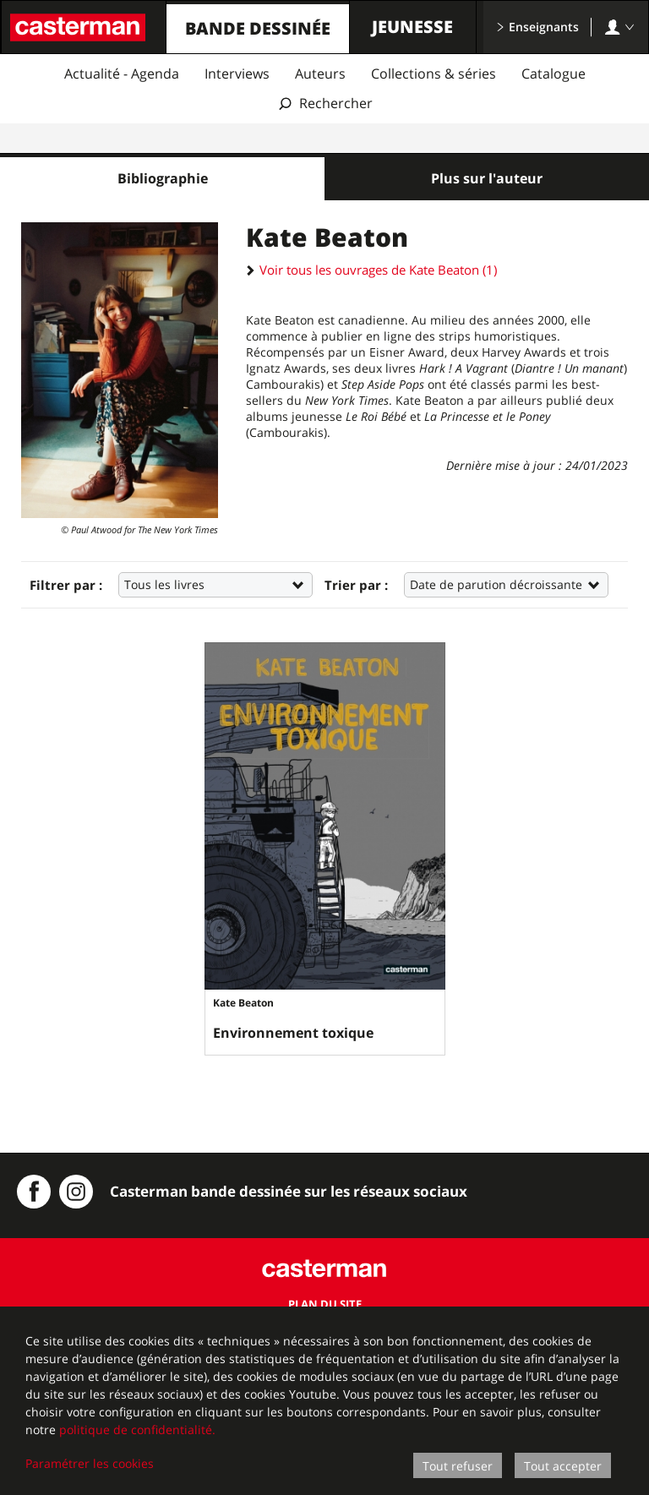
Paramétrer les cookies (89, 1463)
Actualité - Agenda (121, 73)
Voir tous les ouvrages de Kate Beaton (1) (371, 269)
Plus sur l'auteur (487, 178)
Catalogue (553, 73)
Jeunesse (412, 26)
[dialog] (324, 1401)
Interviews (237, 73)
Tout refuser (458, 1466)
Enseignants (537, 27)
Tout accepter (563, 1466)
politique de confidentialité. (137, 1429)
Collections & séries (433, 73)
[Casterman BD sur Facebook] (34, 1192)
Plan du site (325, 1304)
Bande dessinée (257, 28)
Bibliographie (162, 178)
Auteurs (320, 73)
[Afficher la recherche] (324, 103)
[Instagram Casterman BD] (76, 1192)
